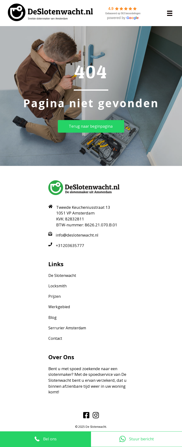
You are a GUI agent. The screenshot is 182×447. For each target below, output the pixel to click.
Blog (52, 317)
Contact (55, 338)
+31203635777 (70, 245)
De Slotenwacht (62, 275)
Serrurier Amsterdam (67, 328)
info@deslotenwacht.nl (77, 235)
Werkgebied (59, 306)
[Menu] (169, 13)
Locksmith (57, 286)
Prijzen (54, 296)
